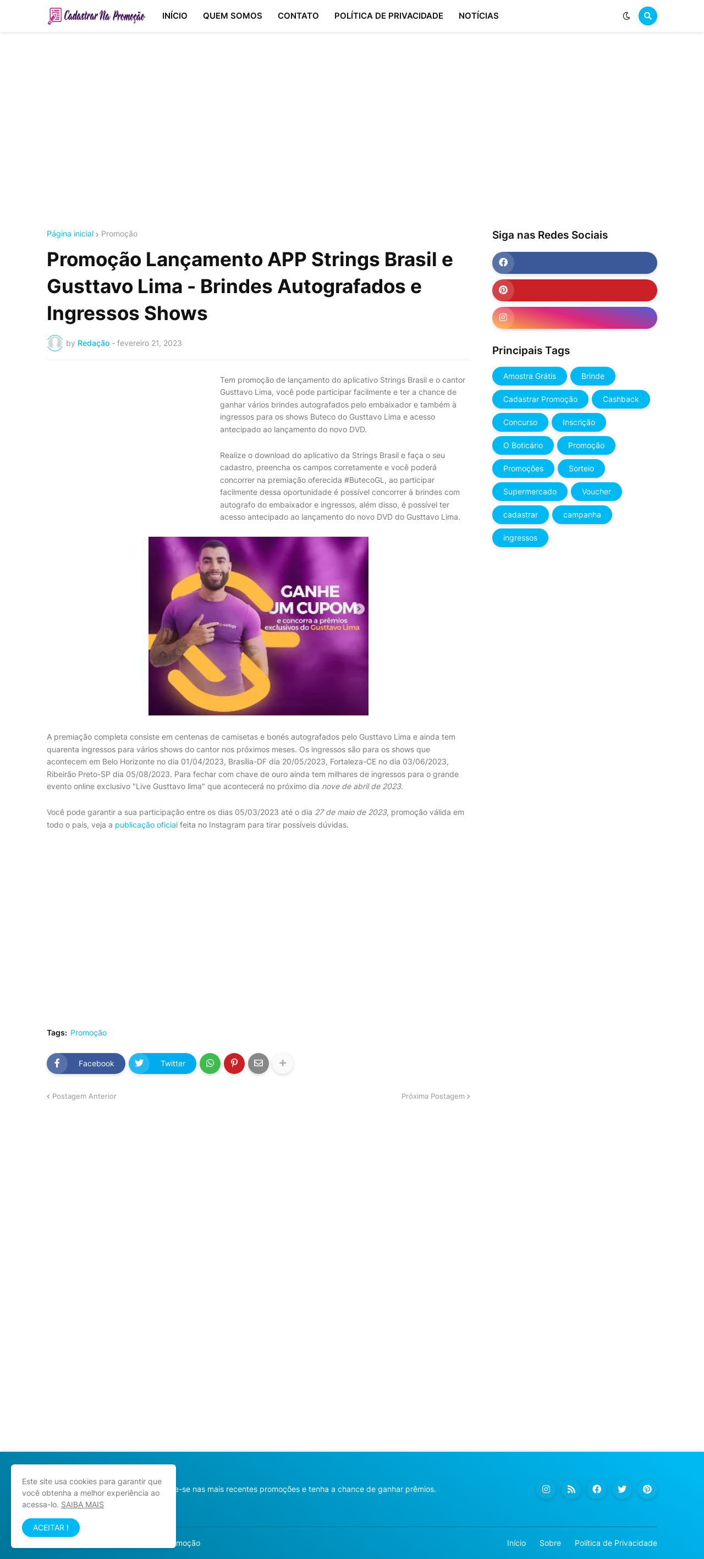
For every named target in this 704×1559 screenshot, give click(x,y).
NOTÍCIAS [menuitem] (479, 15)
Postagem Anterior (84, 1096)
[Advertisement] (352, 131)
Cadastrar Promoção (540, 399)
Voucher (596, 491)
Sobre (550, 1542)
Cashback (621, 399)
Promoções (523, 468)
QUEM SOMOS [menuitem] (232, 15)
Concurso (520, 422)
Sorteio (581, 468)
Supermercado (530, 491)
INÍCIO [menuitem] (175, 15)
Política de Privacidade (616, 1542)
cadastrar (520, 514)
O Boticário (523, 445)
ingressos (520, 537)
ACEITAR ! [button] (51, 1527)
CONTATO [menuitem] (298, 15)
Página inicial (70, 234)
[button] (626, 16)
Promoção (119, 234)
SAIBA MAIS (82, 1504)
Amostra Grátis (529, 376)
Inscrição (579, 422)
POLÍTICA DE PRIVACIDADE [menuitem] (388, 15)
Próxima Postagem (433, 1096)
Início (516, 1542)
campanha (582, 514)
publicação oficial (146, 824)
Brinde (592, 376)
